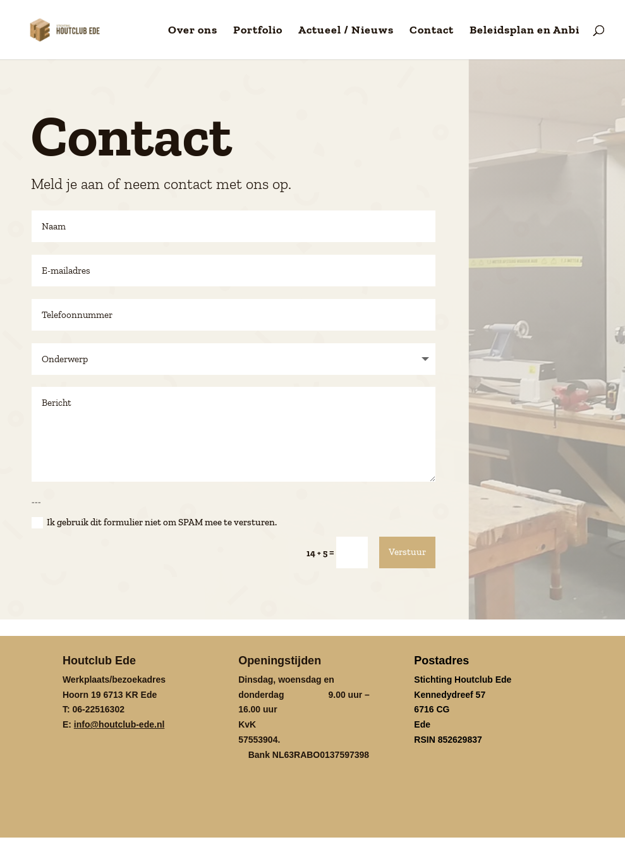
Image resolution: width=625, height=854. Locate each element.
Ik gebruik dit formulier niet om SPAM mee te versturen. (154, 521)
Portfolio (257, 31)
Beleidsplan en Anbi (524, 31)
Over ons (192, 31)
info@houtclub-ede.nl (119, 723)
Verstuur (407, 550)
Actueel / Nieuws (346, 31)
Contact (432, 31)
